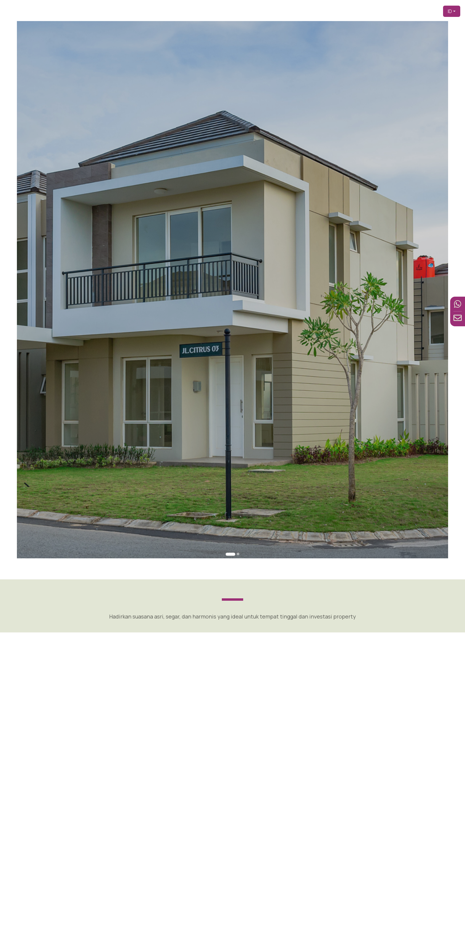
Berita (407, 11)
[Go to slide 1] (232, 406)
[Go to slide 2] (234, 405)
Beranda (257, 11)
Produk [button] (348, 11)
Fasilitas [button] (378, 11)
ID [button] (450, 11)
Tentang (323, 11)
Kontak (429, 11)
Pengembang (290, 11)
